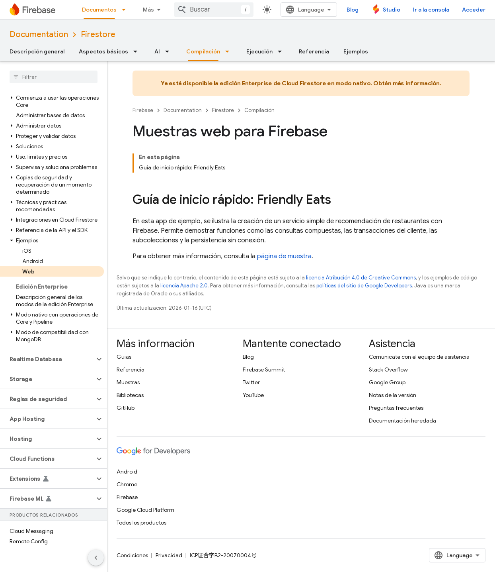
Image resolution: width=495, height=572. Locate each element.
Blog (353, 9)
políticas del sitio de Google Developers (364, 285)
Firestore (98, 34)
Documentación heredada (402, 420)
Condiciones (132, 555)
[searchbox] (53, 77)
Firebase (143, 110)
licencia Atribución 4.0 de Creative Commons (361, 277)
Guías (124, 356)
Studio (391, 9)
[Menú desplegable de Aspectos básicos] (137, 51)
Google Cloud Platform (145, 509)
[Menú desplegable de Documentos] (126, 9)
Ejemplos (355, 51)
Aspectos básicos (103, 51)
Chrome (127, 484)
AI (157, 51)
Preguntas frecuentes (396, 407)
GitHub (125, 407)
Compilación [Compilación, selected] (203, 51)
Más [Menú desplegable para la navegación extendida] (148, 9)
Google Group (387, 382)
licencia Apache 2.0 (184, 285)
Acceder (473, 9)
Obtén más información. (407, 83)
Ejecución (259, 51)
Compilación (259, 110)
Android (127, 471)
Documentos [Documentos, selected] (99, 9)
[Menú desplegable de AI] (169, 51)
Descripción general (37, 51)
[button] (52, 101)
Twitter (251, 382)
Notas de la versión (392, 395)
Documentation (39, 34)
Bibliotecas (130, 395)
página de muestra (284, 256)
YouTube (253, 395)
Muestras (128, 382)
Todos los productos (141, 522)
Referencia (314, 51)
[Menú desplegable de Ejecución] (282, 51)
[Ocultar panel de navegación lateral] (96, 558)
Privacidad (169, 555)
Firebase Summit (264, 369)
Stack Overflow (388, 369)
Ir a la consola (431, 9)
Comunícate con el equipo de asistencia (419, 356)
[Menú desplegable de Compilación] (229, 51)
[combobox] (213, 9)
